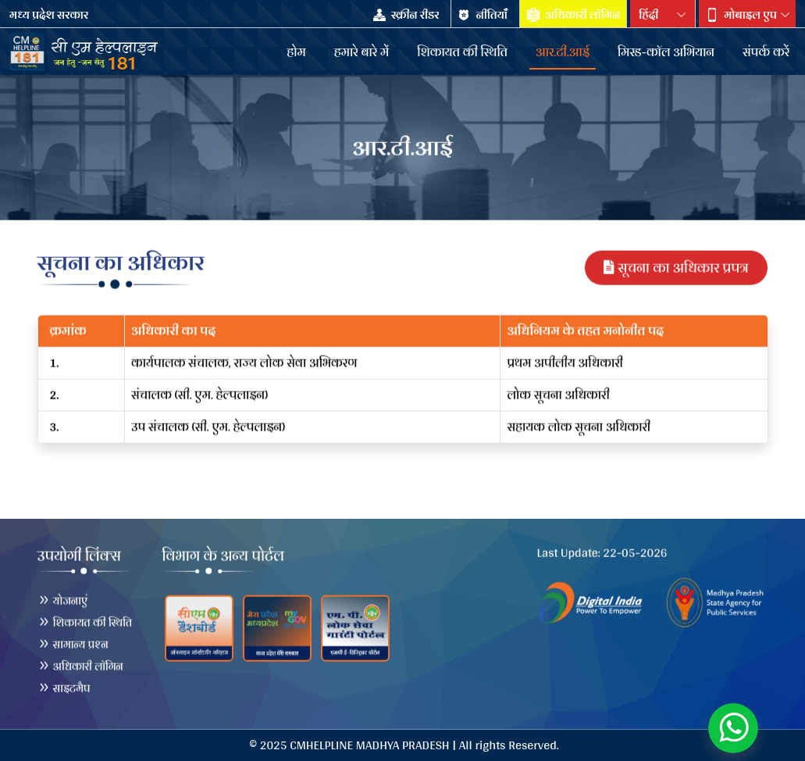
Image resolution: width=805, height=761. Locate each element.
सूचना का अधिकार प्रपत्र (676, 266)
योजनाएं (62, 600)
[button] (747, 15)
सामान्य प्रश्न (73, 644)
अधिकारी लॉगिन (573, 15)
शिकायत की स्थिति (85, 622)
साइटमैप (64, 687)
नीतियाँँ (483, 15)
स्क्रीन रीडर (407, 15)
